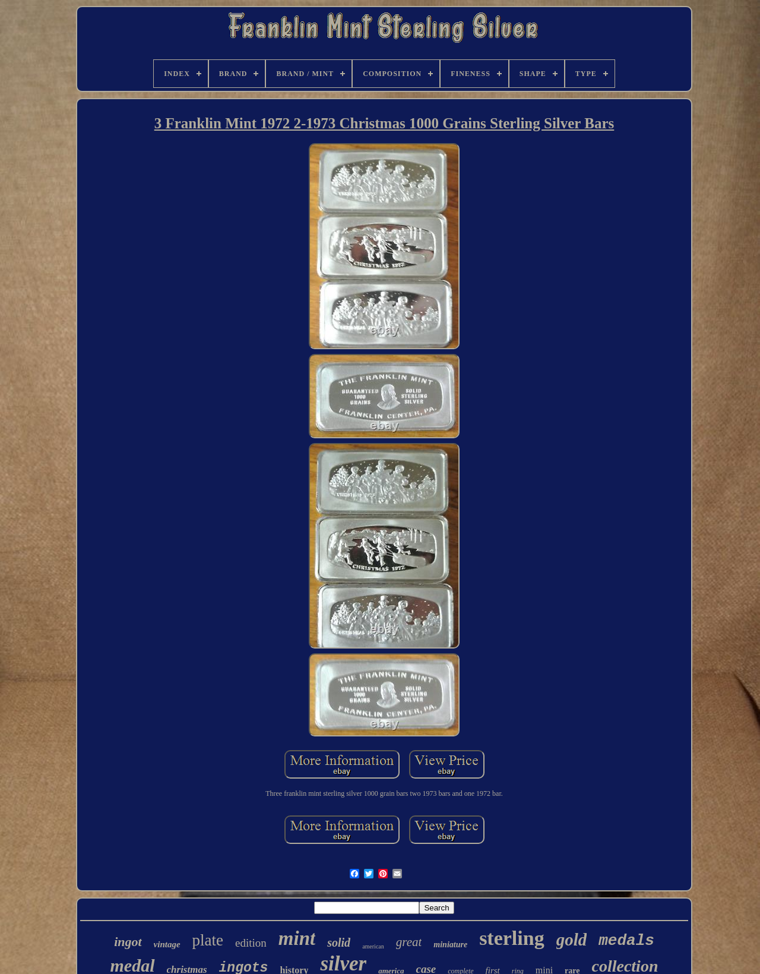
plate (207, 940)
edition (251, 943)
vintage (167, 944)
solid (338, 942)
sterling (511, 938)
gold (571, 939)
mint (296, 938)
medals (626, 941)
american (373, 946)
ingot (127, 941)
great (409, 942)
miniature (450, 944)
